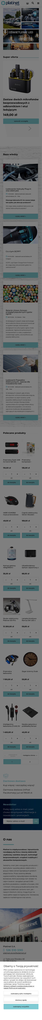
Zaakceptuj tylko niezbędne (21, 993)
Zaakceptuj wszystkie (21, 1006)
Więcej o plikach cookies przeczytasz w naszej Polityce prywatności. (19, 987)
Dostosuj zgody (21, 1000)
